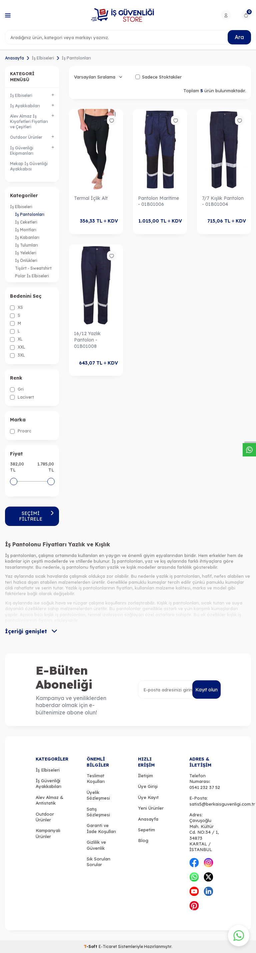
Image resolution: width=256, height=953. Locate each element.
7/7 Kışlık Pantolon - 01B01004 (223, 201)
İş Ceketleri (26, 222)
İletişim (145, 775)
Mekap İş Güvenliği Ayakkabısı (29, 166)
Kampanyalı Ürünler (48, 833)
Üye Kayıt (148, 797)
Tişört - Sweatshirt (33, 268)
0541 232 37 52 (204, 787)
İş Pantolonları (29, 214)
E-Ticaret (108, 946)
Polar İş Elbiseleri (32, 275)
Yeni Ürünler (151, 808)
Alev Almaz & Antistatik (49, 800)
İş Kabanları (27, 237)
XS (16, 307)
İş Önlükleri (26, 260)
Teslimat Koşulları (96, 778)
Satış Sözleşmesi (98, 811)
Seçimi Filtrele (36, 516)
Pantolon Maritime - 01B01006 (158, 201)
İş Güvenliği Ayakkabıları (48, 783)
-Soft (91, 946)
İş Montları (25, 229)
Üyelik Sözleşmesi (98, 795)
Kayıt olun (206, 690)
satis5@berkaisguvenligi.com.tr (222, 804)
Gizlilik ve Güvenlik (96, 844)
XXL (17, 347)
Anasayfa (14, 57)
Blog (143, 840)
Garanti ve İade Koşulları (101, 828)
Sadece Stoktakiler (158, 77)
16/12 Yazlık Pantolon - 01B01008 (87, 339)
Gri (17, 389)
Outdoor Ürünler (45, 816)
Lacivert (22, 397)
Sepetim (146, 829)
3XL (17, 355)
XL (16, 339)
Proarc (20, 431)
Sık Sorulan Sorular (98, 861)
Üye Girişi (148, 786)
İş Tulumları (26, 245)
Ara (239, 37)
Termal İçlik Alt (91, 198)
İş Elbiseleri (43, 57)
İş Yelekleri (25, 252)
